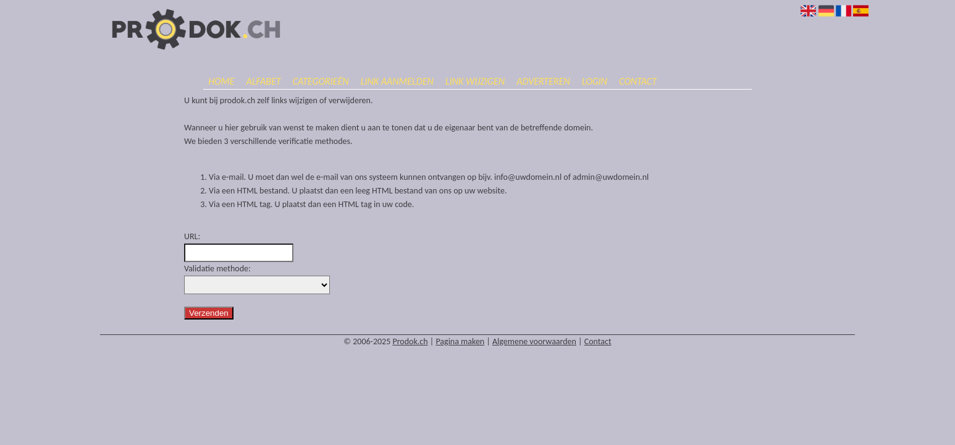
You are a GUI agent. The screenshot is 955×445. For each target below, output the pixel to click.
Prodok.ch (409, 341)
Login (594, 81)
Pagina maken (459, 341)
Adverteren (543, 81)
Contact (638, 81)
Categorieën (321, 81)
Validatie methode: (217, 268)
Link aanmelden (397, 81)
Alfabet (263, 81)
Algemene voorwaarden (534, 341)
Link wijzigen (475, 81)
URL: (192, 236)
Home (221, 81)
